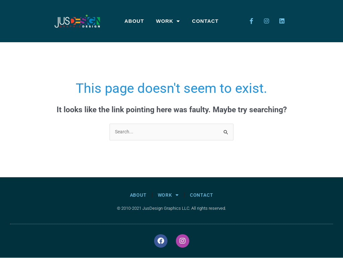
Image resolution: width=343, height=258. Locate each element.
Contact (205, 21)
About (134, 21)
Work (168, 21)
